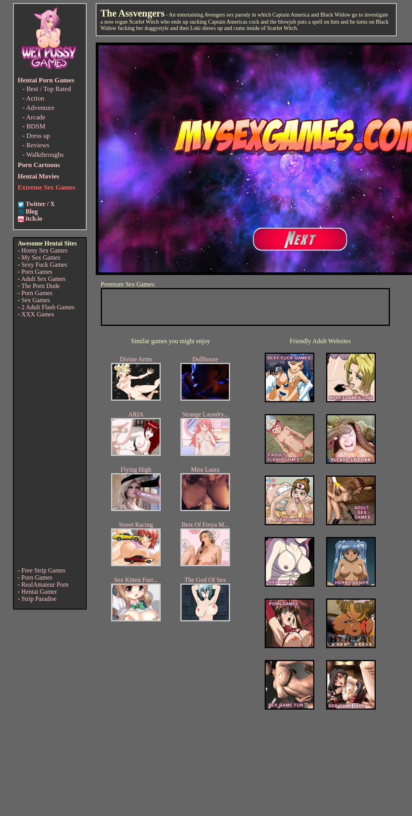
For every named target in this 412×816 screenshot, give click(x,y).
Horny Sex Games (44, 250)
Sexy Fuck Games (44, 264)
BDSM (35, 126)
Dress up (38, 135)
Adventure (40, 108)
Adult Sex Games (43, 278)
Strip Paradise (38, 598)
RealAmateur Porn (45, 584)
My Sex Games (40, 257)
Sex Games (35, 300)
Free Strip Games (43, 570)
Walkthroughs (45, 154)
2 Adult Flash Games (47, 307)
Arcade (35, 117)
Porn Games (36, 271)
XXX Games (37, 314)
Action (35, 98)
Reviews (38, 145)
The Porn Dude (40, 286)
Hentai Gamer (39, 591)
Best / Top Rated (48, 89)
